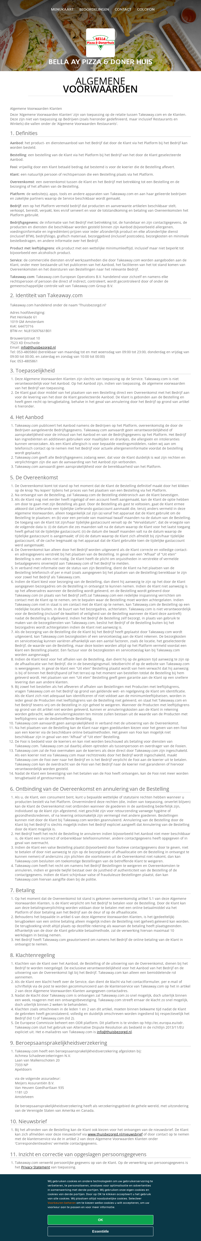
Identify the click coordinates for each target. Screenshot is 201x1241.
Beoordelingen (94, 9)
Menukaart (62, 9)
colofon (146, 9)
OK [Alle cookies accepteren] (100, 1220)
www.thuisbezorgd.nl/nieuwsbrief (115, 1134)
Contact (123, 9)
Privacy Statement (35, 1167)
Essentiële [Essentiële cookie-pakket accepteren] (100, 1231)
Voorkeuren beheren (62, 1202)
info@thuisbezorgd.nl (38, 347)
